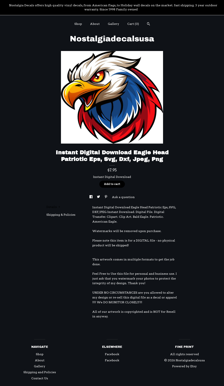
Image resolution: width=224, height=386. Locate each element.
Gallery (113, 24)
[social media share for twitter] (99, 197)
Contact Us (39, 378)
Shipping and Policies (39, 372)
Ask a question (123, 197)
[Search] (148, 24)
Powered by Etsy (184, 366)
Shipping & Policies (60, 214)
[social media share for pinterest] (106, 197)
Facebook (112, 354)
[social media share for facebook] (91, 197)
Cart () (133, 24)
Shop (78, 24)
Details (53, 207)
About (95, 24)
